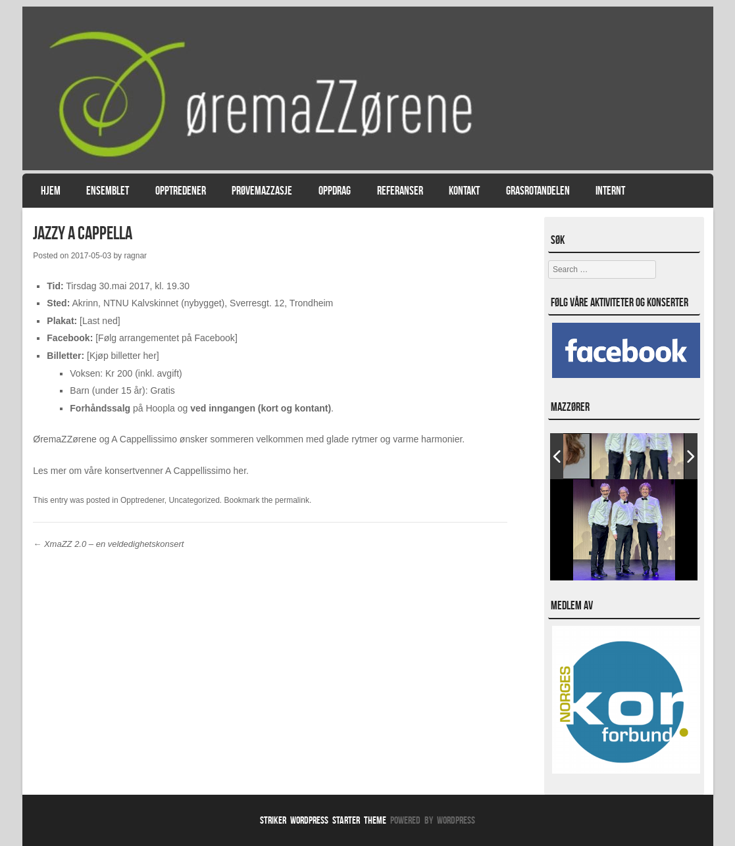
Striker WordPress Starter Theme (323, 820)
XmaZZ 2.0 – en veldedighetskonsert (108, 544)
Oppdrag (334, 190)
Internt (610, 190)
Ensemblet (107, 190)
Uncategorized (193, 500)
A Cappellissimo (198, 470)
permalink (292, 500)
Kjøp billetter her (123, 355)
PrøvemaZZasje (262, 190)
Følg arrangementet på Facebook (166, 338)
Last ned (100, 321)
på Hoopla (122, 408)
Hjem (51, 190)
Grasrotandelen (538, 190)
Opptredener (180, 190)
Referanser (400, 190)
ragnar (135, 255)
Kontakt (464, 190)
